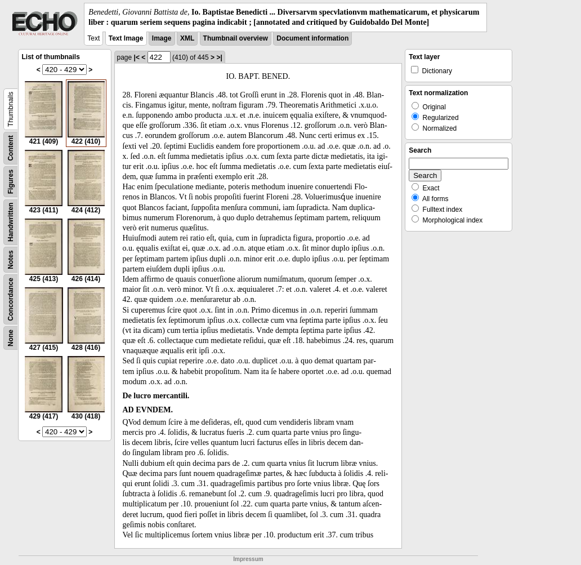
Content (11, 148)
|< (137, 57)
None (11, 338)
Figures (11, 182)
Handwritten (11, 222)
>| (219, 57)
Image (162, 38)
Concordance (11, 299)
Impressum (248, 559)
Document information (312, 38)
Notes (11, 260)
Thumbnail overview (235, 38)
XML (187, 38)
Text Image (126, 38)
